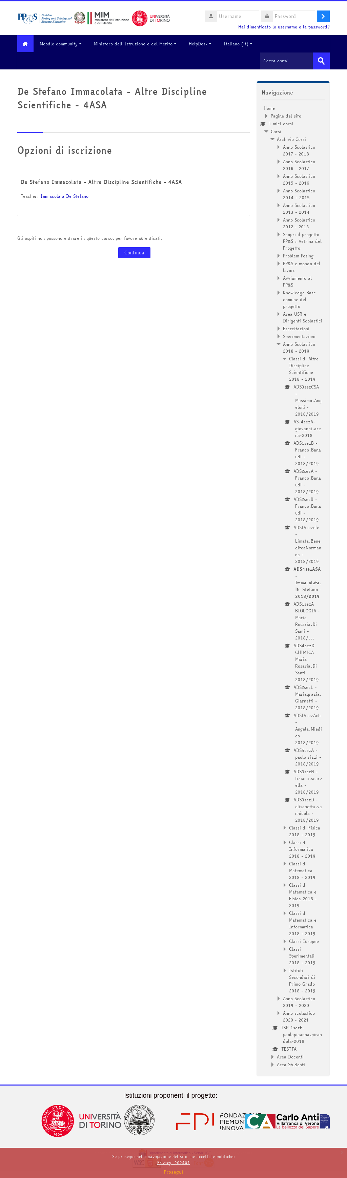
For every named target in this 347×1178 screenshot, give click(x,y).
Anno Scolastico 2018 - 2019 (299, 347)
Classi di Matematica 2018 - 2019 (302, 870)
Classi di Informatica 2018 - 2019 (302, 849)
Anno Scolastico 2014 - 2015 (299, 194)
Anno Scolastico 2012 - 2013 (299, 223)
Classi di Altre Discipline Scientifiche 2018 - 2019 (304, 368)
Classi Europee (304, 941)
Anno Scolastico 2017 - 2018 (299, 150)
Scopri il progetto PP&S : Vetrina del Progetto (302, 241)
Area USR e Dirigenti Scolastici (302, 317)
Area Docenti (290, 1056)
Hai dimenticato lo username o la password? (284, 27)
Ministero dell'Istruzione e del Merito (137, 43)
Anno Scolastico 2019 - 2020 (299, 1001)
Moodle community (63, 43)
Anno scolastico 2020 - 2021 (299, 1016)
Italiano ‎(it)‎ (240, 43)
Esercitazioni (296, 328)
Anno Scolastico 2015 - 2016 (299, 179)
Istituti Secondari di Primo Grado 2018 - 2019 (302, 980)
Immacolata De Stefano (64, 196)
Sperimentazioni (299, 336)
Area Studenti (291, 1064)
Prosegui (173, 1172)
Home (269, 107)
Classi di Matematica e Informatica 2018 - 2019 (303, 923)
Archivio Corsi (291, 138)
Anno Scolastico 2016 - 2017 (299, 164)
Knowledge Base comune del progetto (299, 299)
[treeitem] (293, 586)
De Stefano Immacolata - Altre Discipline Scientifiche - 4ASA (101, 182)
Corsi (276, 131)
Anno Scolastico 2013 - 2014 (299, 208)
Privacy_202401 (173, 1162)
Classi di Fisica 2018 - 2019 (304, 831)
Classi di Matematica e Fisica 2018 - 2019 (303, 894)
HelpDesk (202, 43)
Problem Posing (298, 255)
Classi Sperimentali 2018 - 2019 (302, 955)
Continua (134, 252)
